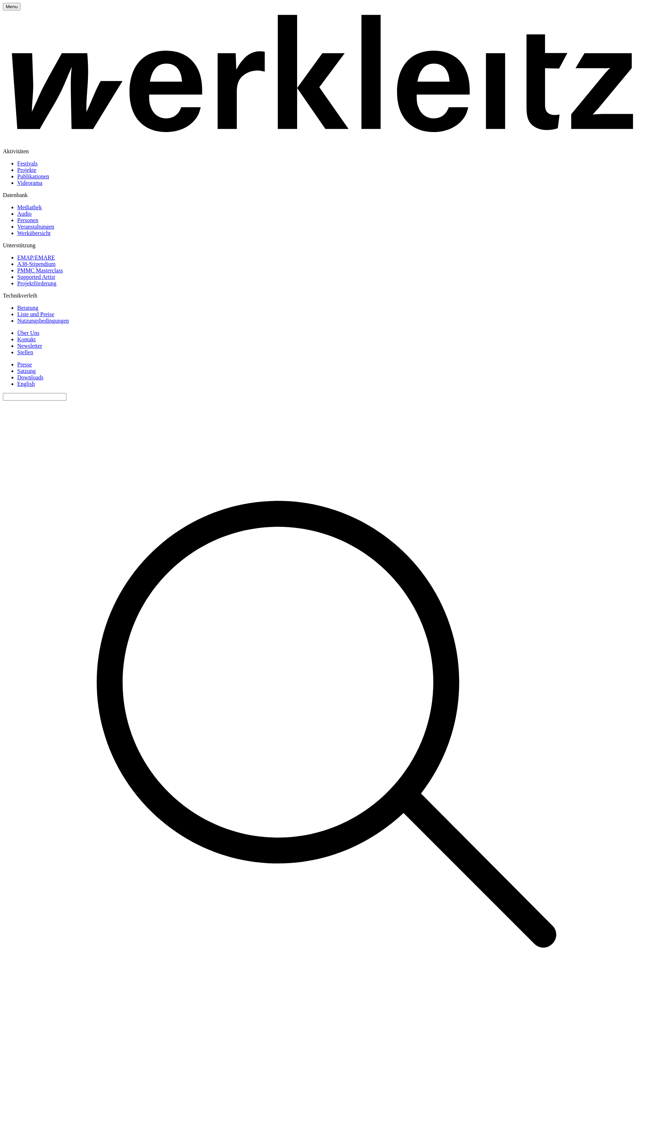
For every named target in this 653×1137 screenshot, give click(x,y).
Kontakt (26, 339)
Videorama (29, 183)
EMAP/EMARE (36, 257)
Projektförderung (36, 283)
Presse (24, 364)
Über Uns (28, 333)
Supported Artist (36, 277)
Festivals (27, 163)
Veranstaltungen (35, 227)
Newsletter (29, 346)
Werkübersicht (34, 233)
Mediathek (29, 207)
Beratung (27, 308)
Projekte (26, 170)
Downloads (30, 377)
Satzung (26, 371)
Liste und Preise (35, 314)
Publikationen (33, 176)
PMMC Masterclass (40, 270)
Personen (27, 220)
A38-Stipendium (36, 264)
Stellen (25, 352)
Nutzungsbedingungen (43, 321)
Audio (24, 214)
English (26, 384)
